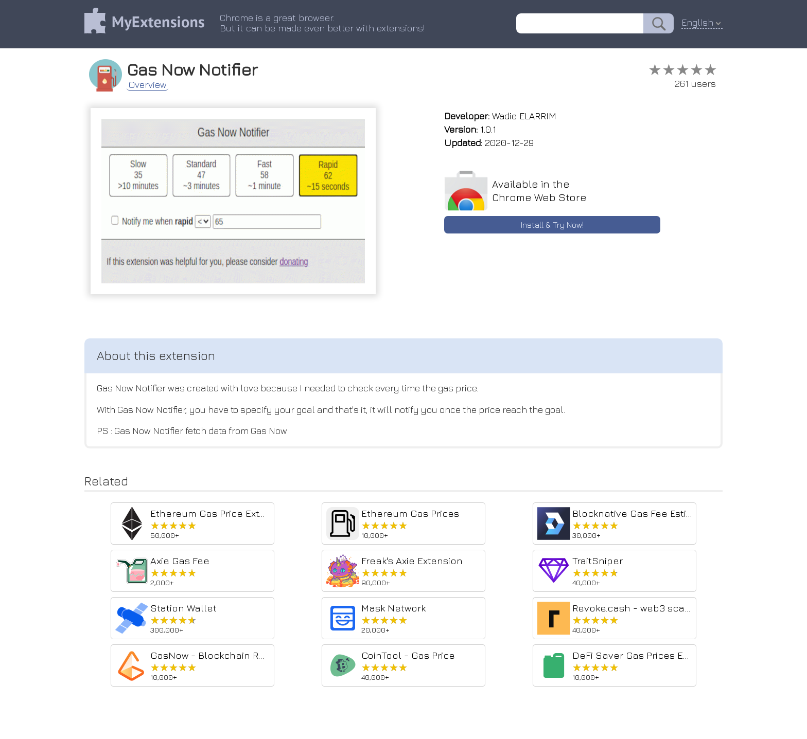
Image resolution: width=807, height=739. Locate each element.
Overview (149, 84)
